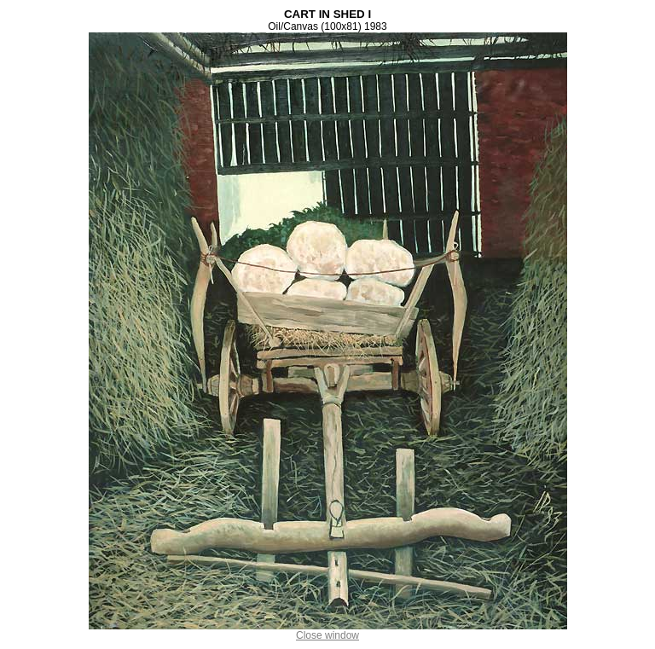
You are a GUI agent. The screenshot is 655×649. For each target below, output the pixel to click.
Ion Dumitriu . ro (327, 644)
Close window (327, 630)
